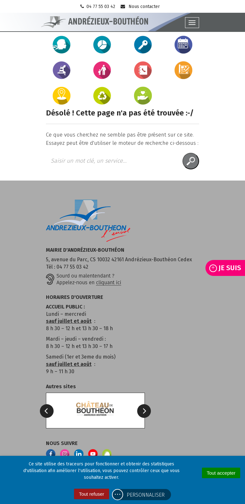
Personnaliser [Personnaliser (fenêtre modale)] (146, 495)
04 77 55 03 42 (97, 6)
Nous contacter (140, 6)
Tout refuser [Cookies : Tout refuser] (91, 494)
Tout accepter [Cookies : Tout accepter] (221, 473)
